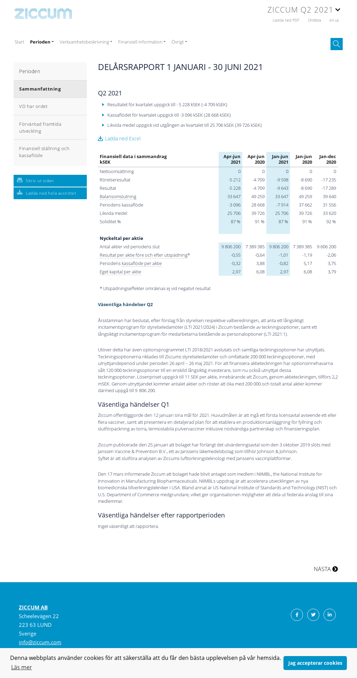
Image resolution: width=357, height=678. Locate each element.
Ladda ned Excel (122, 138)
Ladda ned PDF (287, 20)
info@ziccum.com (40, 642)
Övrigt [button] (178, 42)
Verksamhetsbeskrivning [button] (84, 42)
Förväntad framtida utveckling (40, 127)
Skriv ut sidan (40, 181)
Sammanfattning (40, 89)
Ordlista (315, 20)
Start (19, 42)
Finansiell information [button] (140, 42)
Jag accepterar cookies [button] (315, 663)
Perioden (29, 71)
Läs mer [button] (21, 667)
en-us (334, 20)
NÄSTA (326, 569)
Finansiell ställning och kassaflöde (44, 151)
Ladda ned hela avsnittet (51, 193)
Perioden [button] (40, 42)
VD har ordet (33, 106)
